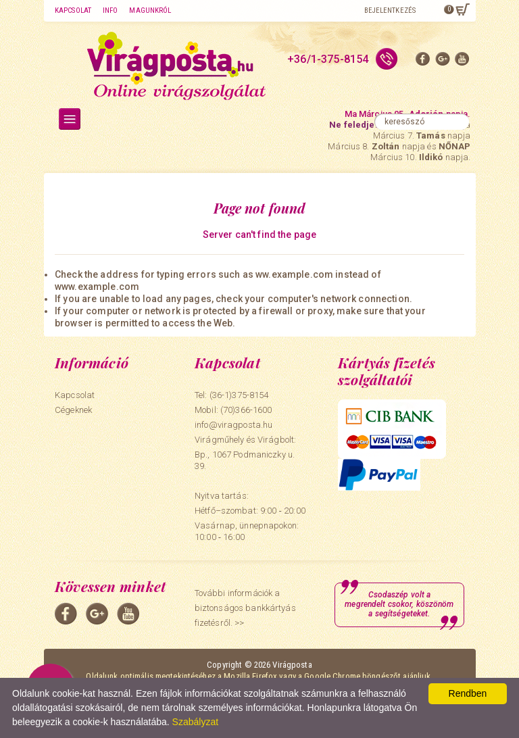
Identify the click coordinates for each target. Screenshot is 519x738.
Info (110, 10)
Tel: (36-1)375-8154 (231, 395)
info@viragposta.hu (233, 425)
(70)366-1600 (246, 410)
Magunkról (150, 10)
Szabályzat (195, 721)
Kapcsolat (73, 10)
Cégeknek (73, 410)
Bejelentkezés (390, 10)
